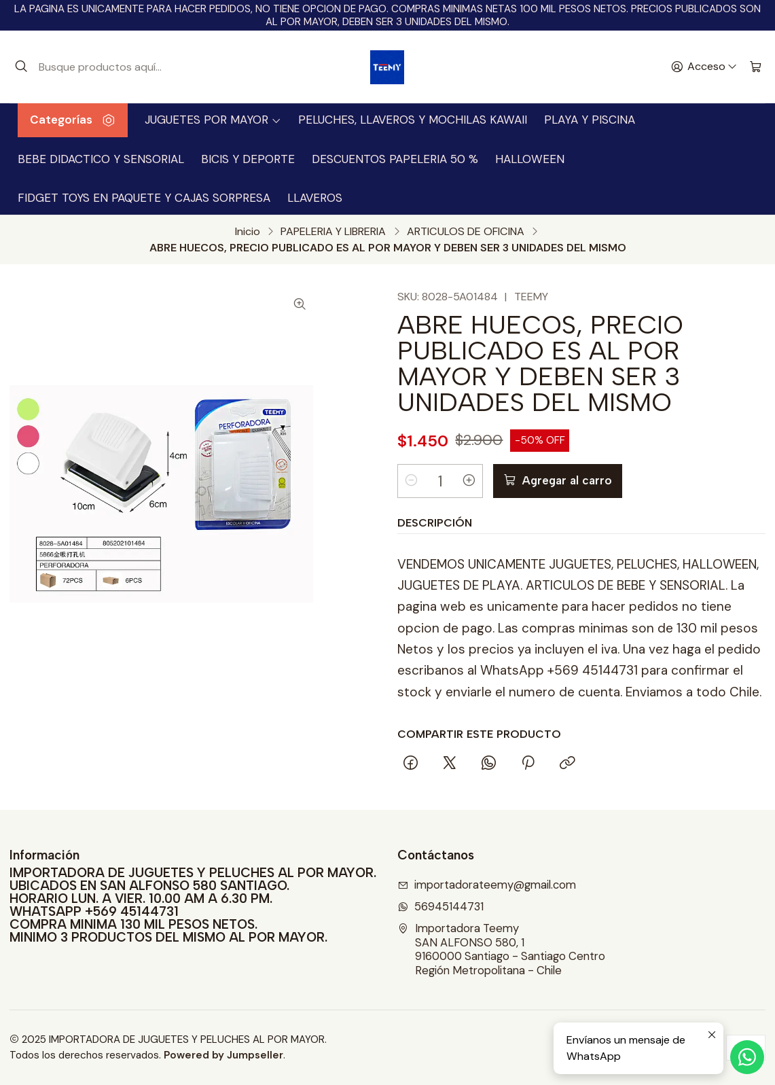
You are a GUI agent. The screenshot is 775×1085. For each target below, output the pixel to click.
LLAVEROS (314, 197)
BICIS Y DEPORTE (248, 159)
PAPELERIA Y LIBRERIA (333, 231)
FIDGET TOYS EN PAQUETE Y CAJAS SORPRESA (144, 197)
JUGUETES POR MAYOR (213, 119)
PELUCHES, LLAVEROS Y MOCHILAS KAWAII (412, 119)
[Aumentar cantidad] (468, 481)
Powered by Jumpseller (223, 1055)
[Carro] (755, 67)
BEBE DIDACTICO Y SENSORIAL (101, 159)
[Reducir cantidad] (411, 481)
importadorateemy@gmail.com (487, 885)
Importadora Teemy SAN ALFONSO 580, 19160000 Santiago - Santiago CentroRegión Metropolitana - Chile (501, 949)
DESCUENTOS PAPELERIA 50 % (395, 159)
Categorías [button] (72, 119)
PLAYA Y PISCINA (589, 119)
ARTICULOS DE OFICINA (465, 231)
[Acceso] (704, 67)
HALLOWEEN (529, 159)
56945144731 (440, 907)
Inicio (247, 231)
